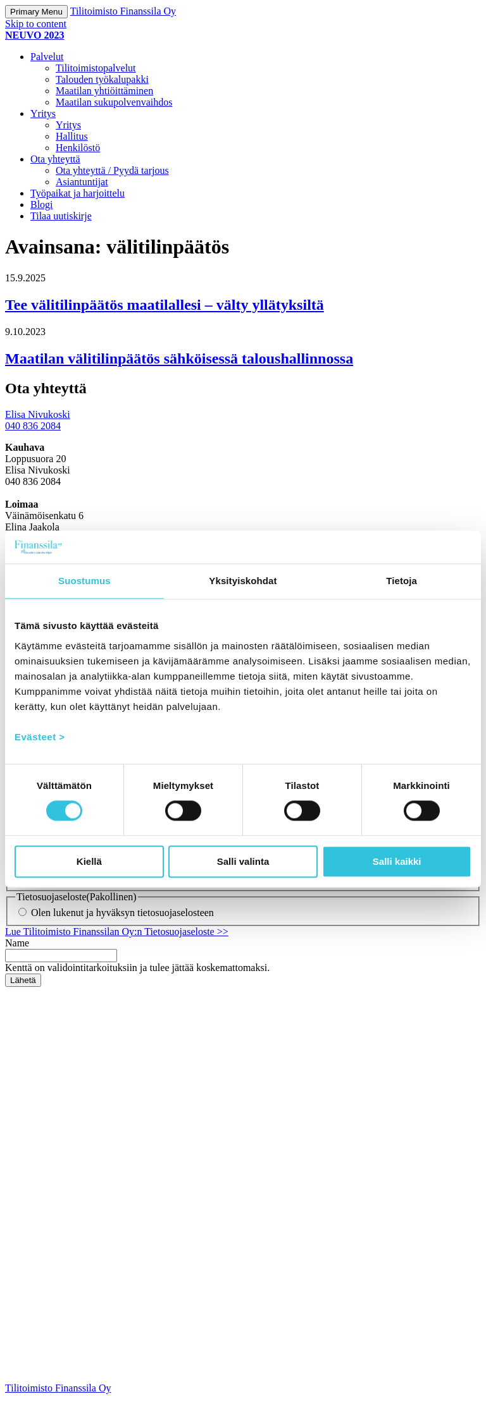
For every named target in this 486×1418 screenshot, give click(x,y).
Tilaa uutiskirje (61, 216)
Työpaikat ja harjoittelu (77, 193)
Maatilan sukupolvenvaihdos (114, 102)
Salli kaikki (397, 861)
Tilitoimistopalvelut (96, 68)
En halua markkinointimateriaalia (98, 896)
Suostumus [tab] (84, 580)
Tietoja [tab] (401, 580)
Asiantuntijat (82, 181)
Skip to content (35, 23)
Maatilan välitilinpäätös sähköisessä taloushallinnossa (179, 358)
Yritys (43, 113)
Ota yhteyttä (55, 159)
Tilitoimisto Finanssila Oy (123, 11)
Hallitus (72, 136)
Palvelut (46, 56)
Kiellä (89, 861)
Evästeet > (40, 736)
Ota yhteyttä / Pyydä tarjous (112, 170)
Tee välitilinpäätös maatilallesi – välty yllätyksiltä (164, 304)
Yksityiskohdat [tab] (243, 580)
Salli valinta (243, 861)
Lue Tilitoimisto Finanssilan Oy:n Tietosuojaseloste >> (116, 950)
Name (17, 962)
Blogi (41, 204)
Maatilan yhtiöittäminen (104, 90)
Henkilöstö (78, 147)
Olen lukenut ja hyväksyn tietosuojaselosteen (122, 931)
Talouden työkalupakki (102, 79)
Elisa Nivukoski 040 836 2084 (37, 420)
